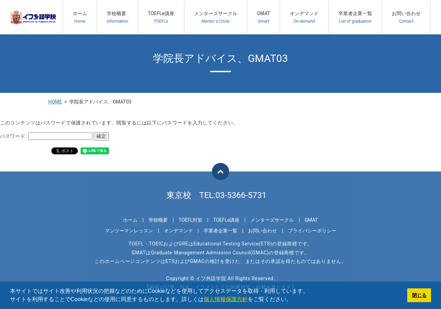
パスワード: (46, 136)
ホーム (80, 17)
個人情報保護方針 (226, 299)
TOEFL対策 (190, 220)
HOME (55, 101)
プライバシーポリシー (312, 230)
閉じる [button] (419, 295)
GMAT (263, 17)
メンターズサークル (215, 17)
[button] (294, 300)
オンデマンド (304, 17)
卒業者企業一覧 (355, 17)
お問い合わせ (406, 17)
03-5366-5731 (240, 195)
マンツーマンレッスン (129, 230)
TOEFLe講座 (161, 17)
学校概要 (117, 17)
